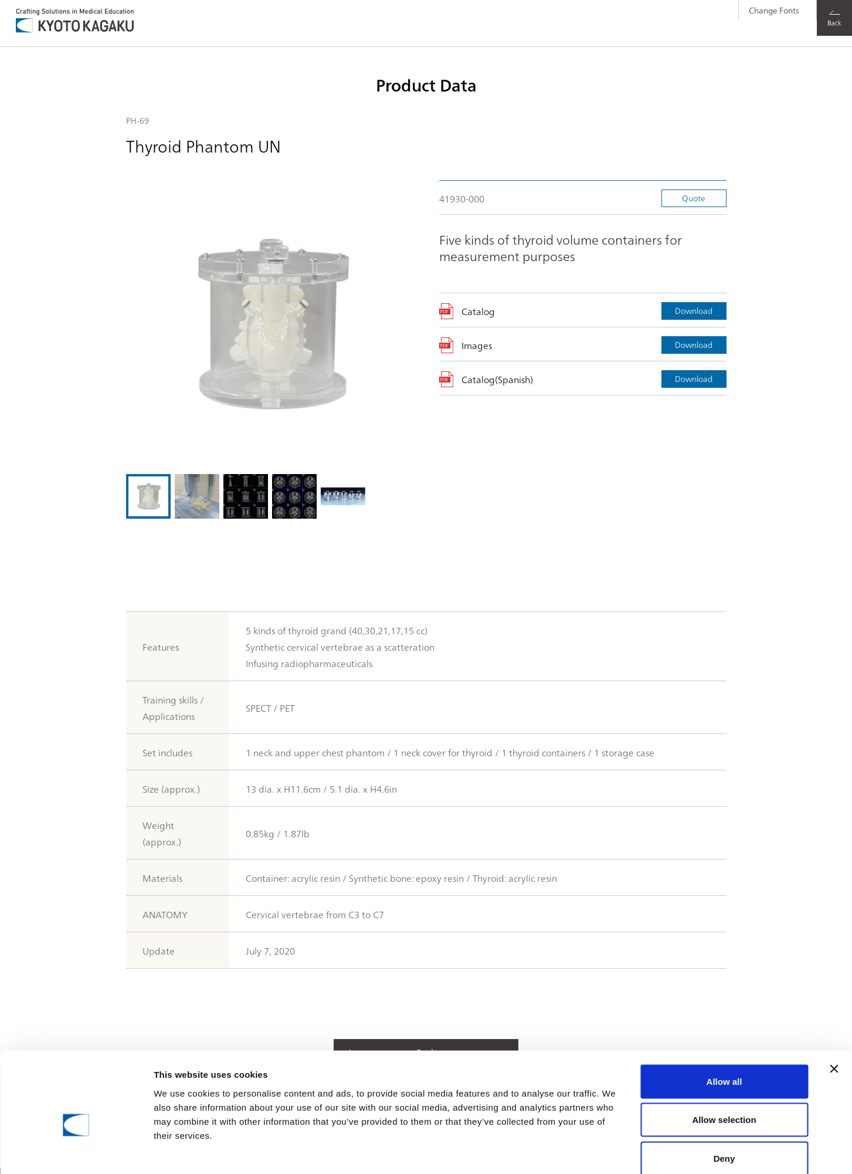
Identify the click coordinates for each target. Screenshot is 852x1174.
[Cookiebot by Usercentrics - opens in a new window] (76, 1151)
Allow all (724, 1020)
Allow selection (724, 1059)
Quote (693, 198)
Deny (724, 1097)
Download (693, 310)
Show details (615, 1151)
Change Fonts (742, 24)
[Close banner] (834, 1007)
